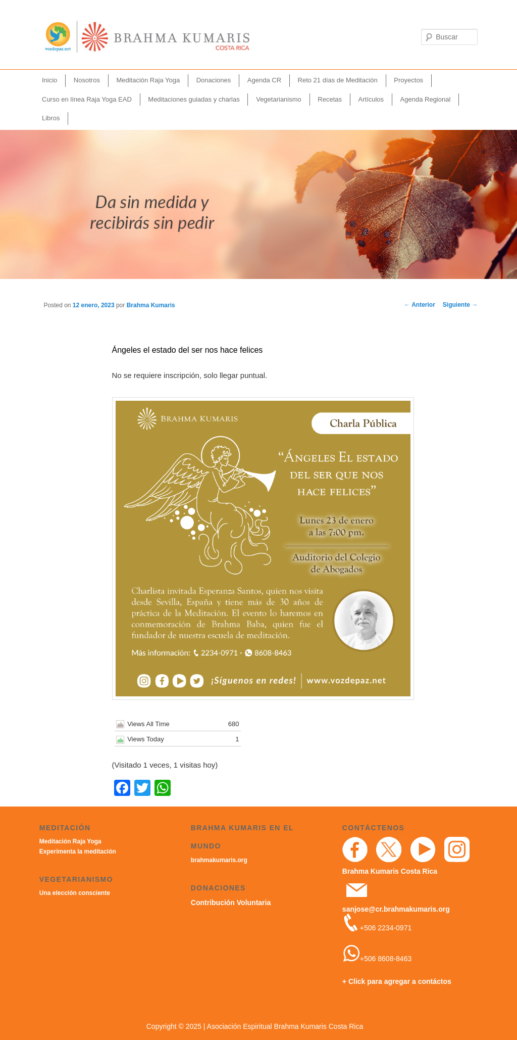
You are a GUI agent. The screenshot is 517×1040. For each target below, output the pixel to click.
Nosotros (87, 80)
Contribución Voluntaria (231, 903)
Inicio (49, 80)
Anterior (419, 304)
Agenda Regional (425, 99)
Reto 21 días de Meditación (338, 80)
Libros (51, 118)
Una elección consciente (74, 892)
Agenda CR (264, 80)
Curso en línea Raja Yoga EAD (87, 99)
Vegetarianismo (278, 99)
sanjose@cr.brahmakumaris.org (396, 909)
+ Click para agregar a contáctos (396, 981)
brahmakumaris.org (219, 860)
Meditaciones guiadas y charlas (193, 99)
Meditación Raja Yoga (148, 80)
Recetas (330, 99)
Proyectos (408, 80)
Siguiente (460, 304)
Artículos (371, 99)
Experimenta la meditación (77, 851)
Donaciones (213, 80)
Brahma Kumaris (151, 305)
